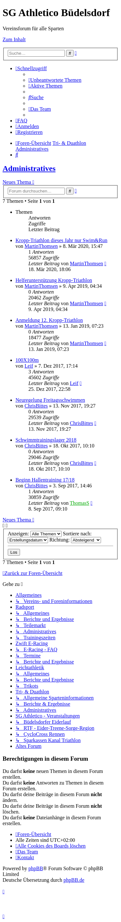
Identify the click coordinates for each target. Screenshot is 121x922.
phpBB (35, 868)
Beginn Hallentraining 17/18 (45, 480)
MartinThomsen (41, 246)
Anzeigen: (35, 533)
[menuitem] (54, 80)
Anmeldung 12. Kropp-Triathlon (49, 320)
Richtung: (75, 539)
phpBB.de (74, 880)
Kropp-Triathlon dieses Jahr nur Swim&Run (61, 240)
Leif (29, 366)
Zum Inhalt (14, 39)
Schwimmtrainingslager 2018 (45, 440)
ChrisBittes (36, 406)
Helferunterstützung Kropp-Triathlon (53, 280)
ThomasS (79, 503)
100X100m (27, 360)
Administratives (29, 168)
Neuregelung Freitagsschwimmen (50, 400)
